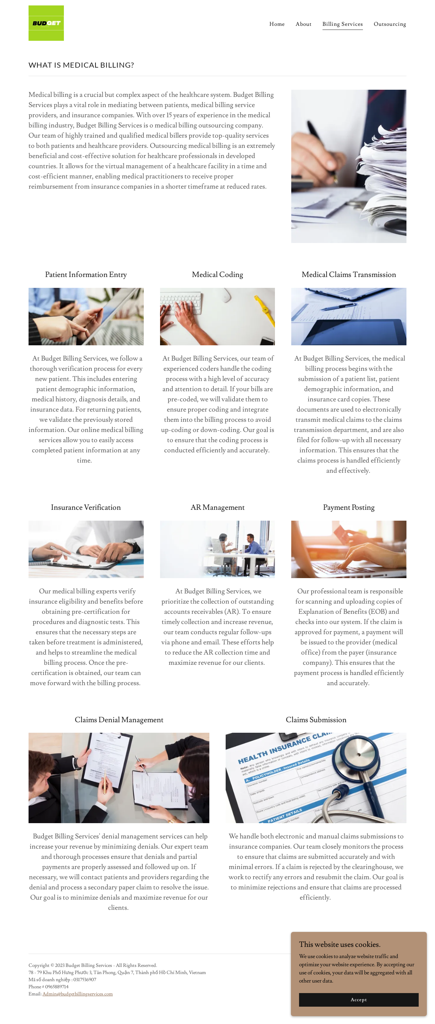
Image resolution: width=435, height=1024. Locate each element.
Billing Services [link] (343, 24)
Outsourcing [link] (390, 24)
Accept (359, 999)
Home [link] (277, 24)
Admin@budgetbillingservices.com (77, 994)
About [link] (304, 24)
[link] (46, 21)
